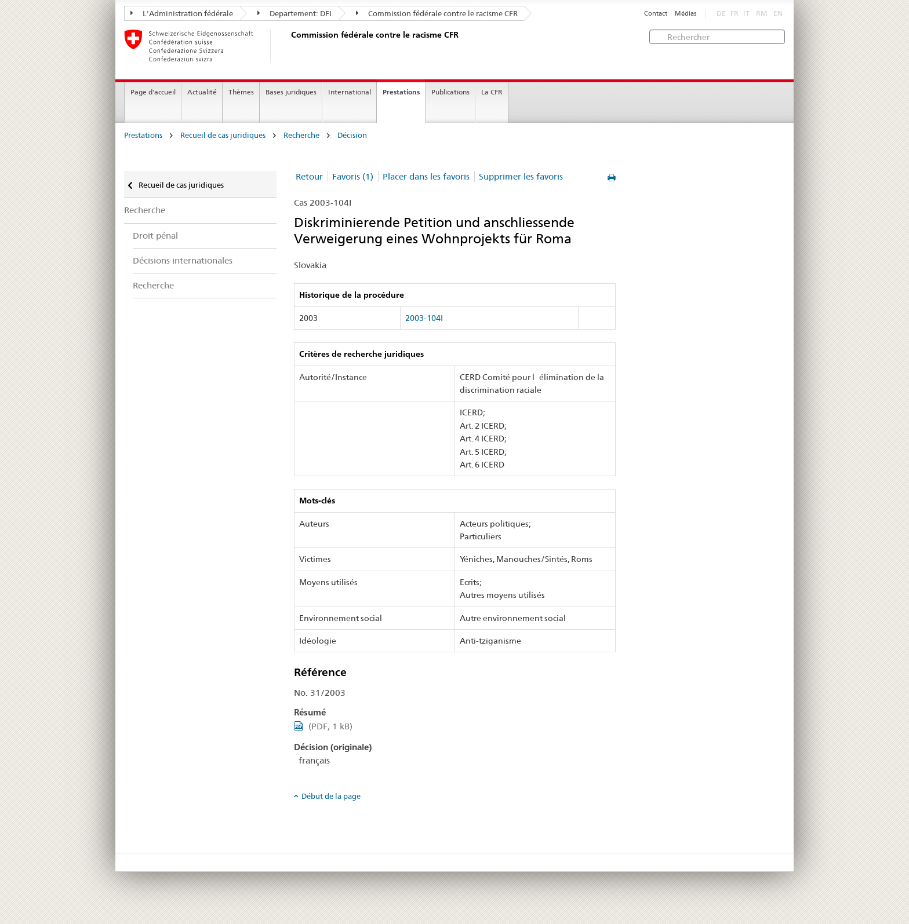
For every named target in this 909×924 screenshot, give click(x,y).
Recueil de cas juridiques (223, 135)
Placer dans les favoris (426, 176)
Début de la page (331, 796)
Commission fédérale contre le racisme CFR (437, 13)
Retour (309, 176)
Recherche (301, 135)
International (349, 91)
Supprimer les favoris (521, 176)
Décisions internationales (182, 260)
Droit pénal (155, 235)
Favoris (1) (352, 176)
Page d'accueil (153, 91)
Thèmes (241, 91)
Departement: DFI (294, 13)
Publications (450, 91)
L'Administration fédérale (181, 13)
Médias (685, 13)
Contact (655, 13)
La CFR (492, 91)
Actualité (202, 91)
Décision (352, 135)
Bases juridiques (291, 91)
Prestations (401, 91)
